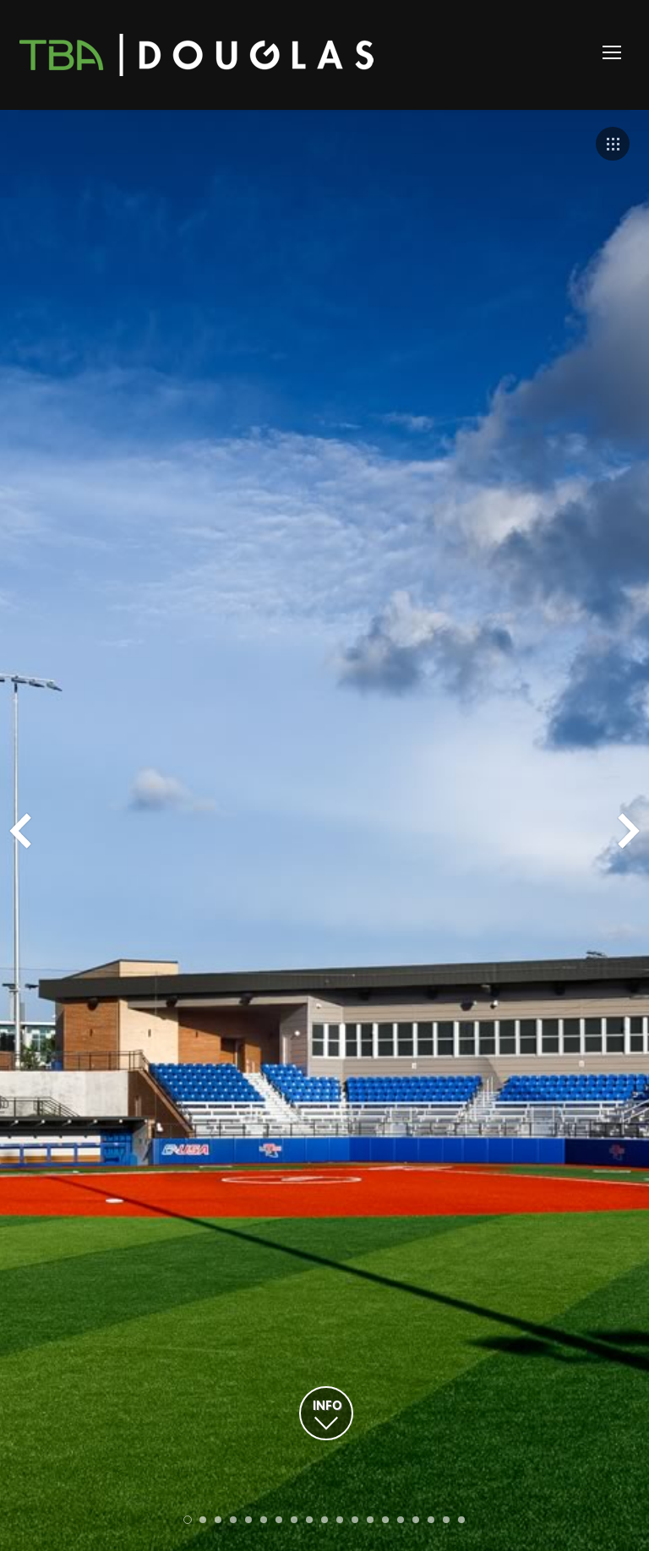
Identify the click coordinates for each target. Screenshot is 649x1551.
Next (629, 830)
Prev (20, 830)
